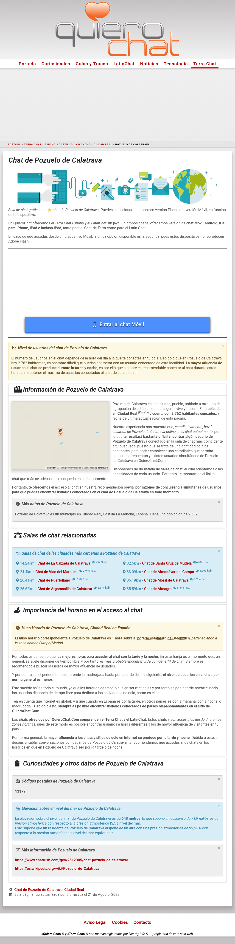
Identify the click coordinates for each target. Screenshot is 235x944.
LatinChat (124, 63)
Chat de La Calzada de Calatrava (63, 563)
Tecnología (176, 63)
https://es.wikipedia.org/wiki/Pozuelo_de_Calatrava (57, 868)
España (50, 144)
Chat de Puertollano (53, 580)
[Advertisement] (117, 105)
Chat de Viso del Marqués (56, 572)
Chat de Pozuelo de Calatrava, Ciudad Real (49, 889)
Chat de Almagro (158, 589)
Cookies (120, 922)
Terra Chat (204, 63)
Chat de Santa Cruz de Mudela (167, 563)
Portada (27, 63)
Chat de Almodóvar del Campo (169, 572)
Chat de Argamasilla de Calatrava (64, 589)
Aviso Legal (95, 922)
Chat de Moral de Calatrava (166, 580)
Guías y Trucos (92, 63)
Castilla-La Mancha (74, 144)
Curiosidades (56, 63)
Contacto (142, 922)
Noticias (149, 63)
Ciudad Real (103, 144)
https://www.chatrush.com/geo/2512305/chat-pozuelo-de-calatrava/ (71, 860)
